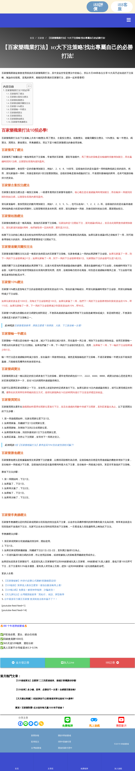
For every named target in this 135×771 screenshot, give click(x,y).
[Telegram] (36, 723)
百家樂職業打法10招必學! (17, 90)
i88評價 (98, 6)
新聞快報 (36, 735)
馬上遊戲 (94, 725)
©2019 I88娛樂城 (121, 743)
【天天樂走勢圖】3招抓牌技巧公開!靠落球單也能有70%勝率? (48, 698)
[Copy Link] (41, 723)
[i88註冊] (67, 507)
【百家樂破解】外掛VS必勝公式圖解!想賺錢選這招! (30, 580)
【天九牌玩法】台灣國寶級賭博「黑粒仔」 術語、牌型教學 (34, 594)
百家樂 (41, 37)
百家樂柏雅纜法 (17, 100)
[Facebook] (20, 723)
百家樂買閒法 (16, 115)
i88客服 (122, 6)
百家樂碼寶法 (16, 112)
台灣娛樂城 (37, 748)
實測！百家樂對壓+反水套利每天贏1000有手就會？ (42, 707)
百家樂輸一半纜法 (18, 109)
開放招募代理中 (66, 748)
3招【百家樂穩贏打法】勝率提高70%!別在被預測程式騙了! (44, 444)
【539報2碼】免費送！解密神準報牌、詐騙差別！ (29, 589)
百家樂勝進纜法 (17, 118)
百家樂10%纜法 (17, 106)
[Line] (25, 723)
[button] (128, 19)
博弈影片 (121, 725)
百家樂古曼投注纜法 (19, 96)
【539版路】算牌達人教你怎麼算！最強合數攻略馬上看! (32, 585)
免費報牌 (67, 725)
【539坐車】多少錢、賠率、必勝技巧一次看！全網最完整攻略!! (49, 689)
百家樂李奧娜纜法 (19, 121)
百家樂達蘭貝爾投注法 (20, 103)
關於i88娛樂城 (66, 735)
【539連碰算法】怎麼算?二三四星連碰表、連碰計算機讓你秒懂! (49, 680)
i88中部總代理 (66, 741)
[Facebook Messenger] (31, 723)
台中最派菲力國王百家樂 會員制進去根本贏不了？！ (30, 599)
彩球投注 (36, 741)
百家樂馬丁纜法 (17, 93)
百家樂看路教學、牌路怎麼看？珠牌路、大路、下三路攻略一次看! (47, 325)
